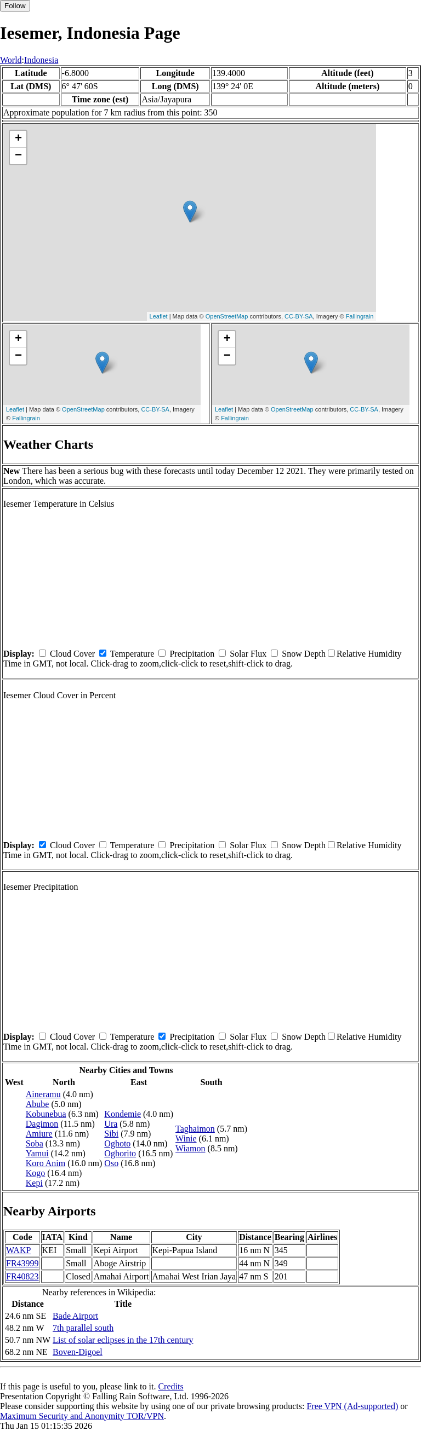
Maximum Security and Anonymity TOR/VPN (82, 1416)
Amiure (39, 1133)
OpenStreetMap (227, 316)
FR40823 (22, 1276)
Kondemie (122, 1114)
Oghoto (117, 1143)
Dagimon (42, 1123)
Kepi (34, 1182)
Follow (15, 6)
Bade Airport (75, 1315)
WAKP (18, 1250)
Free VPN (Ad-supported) (352, 1406)
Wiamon (190, 1148)
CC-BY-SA (299, 316)
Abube (37, 1104)
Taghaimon (195, 1128)
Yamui (37, 1153)
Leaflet (159, 316)
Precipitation (191, 653)
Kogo (35, 1173)
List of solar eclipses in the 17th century (123, 1340)
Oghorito (120, 1153)
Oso (111, 1163)
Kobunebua (46, 1114)
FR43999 (22, 1263)
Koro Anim (45, 1163)
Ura (110, 1123)
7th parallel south (83, 1327)
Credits (170, 1386)
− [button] (18, 156)
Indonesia (41, 60)
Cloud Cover (72, 653)
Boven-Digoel (78, 1352)
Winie (185, 1138)
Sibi (111, 1133)
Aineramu (43, 1094)
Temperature (132, 653)
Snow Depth (304, 653)
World (11, 60)
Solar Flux (248, 653)
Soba (34, 1143)
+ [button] (18, 139)
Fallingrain (360, 316)
